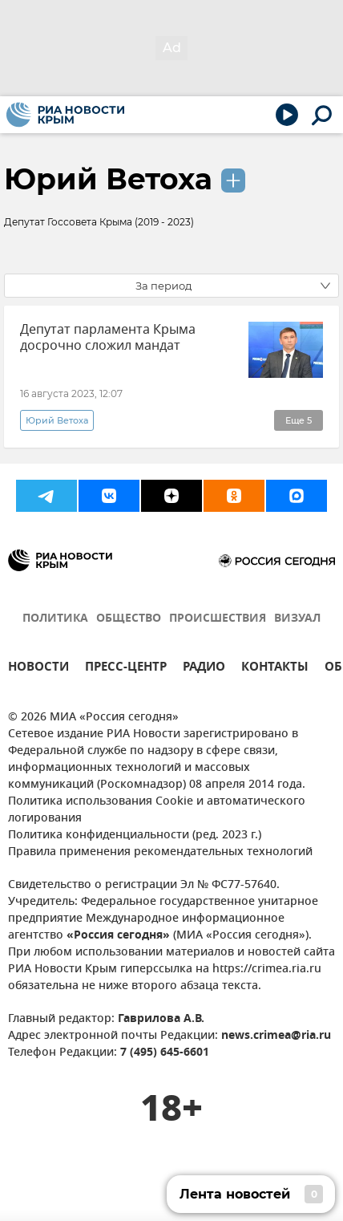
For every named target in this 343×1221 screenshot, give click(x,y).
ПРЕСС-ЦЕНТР (126, 668)
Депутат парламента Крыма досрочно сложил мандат (108, 338)
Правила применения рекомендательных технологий (160, 852)
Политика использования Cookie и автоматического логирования (156, 810)
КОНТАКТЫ (275, 668)
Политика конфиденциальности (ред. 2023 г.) (134, 835)
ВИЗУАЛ (297, 619)
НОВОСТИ (38, 668)
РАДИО (204, 668)
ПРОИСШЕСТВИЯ (217, 619)
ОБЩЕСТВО (128, 619)
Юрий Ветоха (108, 179)
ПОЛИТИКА (55, 619)
